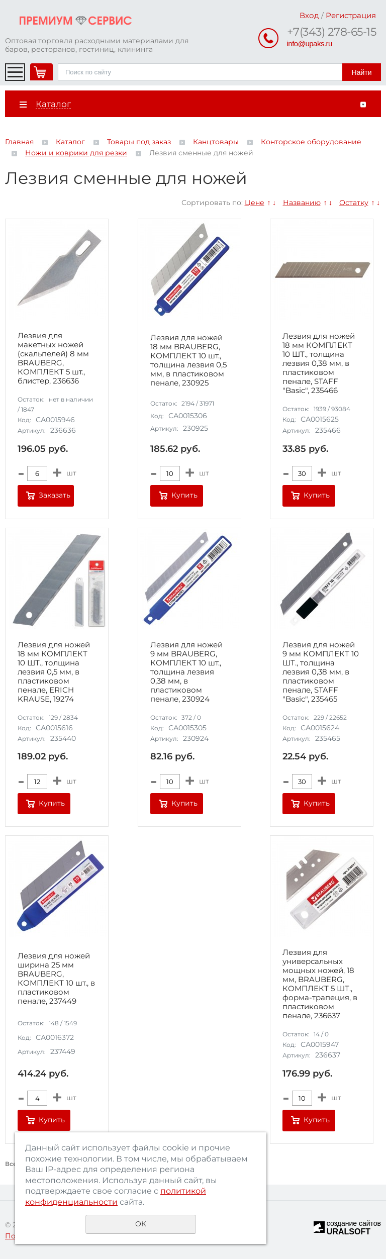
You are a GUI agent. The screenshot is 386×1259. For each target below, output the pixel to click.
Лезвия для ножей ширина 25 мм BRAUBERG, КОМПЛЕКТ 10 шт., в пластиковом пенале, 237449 (56, 978)
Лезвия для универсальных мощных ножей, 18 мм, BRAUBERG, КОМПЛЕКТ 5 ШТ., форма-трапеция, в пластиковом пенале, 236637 (319, 984)
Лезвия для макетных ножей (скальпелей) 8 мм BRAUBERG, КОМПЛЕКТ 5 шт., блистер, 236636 (53, 358)
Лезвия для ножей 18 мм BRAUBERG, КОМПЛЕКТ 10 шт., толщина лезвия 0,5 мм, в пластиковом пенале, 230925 (188, 360)
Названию (302, 202)
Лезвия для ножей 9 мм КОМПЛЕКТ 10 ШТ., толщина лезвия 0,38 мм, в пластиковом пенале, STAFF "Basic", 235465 (320, 672)
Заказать (54, 495)
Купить (184, 495)
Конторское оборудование (311, 141)
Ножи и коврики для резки (76, 152)
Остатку (353, 202)
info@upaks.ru (309, 43)
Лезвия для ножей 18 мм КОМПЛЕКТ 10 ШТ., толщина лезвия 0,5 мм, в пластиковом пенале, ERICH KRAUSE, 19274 (54, 672)
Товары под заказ (139, 141)
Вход (309, 15)
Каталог (70, 141)
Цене (254, 202)
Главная (19, 141)
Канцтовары (216, 141)
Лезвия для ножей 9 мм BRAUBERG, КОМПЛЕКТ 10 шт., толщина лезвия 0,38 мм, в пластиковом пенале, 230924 (186, 672)
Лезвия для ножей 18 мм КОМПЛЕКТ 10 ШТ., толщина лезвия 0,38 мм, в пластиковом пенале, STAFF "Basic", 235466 (318, 363)
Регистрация (351, 15)
